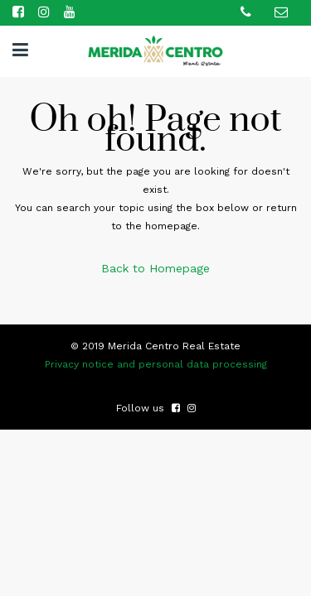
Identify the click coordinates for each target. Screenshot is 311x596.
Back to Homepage (155, 268)
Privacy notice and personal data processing (156, 364)
